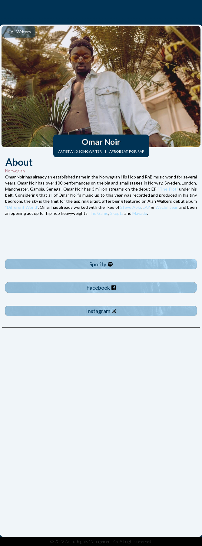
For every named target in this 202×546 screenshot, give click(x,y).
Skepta (117, 213)
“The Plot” (167, 188)
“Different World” (21, 207)
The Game (98, 213)
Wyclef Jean (166, 207)
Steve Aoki (130, 207)
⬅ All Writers (18, 31)
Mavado (139, 213)
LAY (146, 207)
